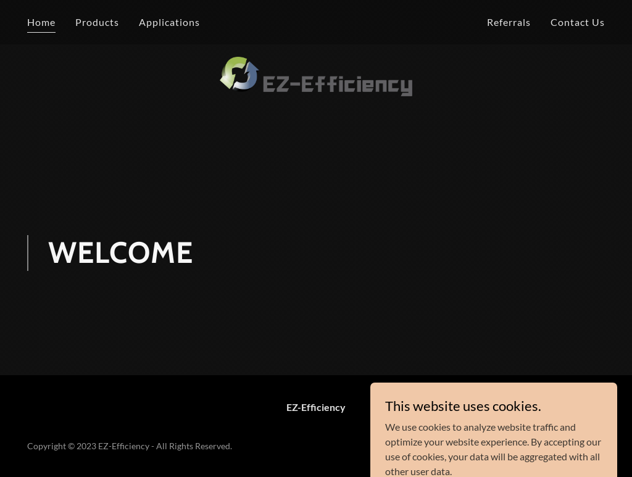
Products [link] (97, 22)
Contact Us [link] (578, 22)
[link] (316, 20)
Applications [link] (169, 22)
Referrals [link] (509, 22)
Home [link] (41, 22)
